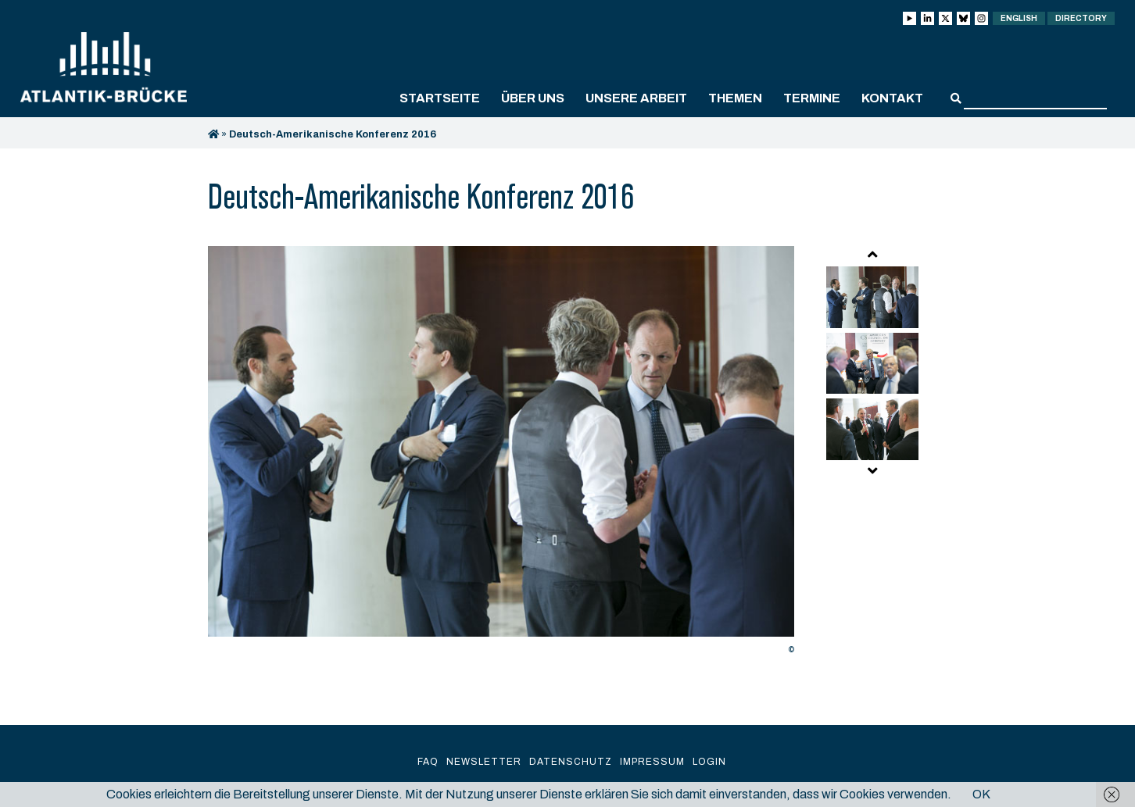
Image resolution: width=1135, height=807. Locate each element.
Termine (811, 98)
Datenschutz (570, 761)
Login (709, 761)
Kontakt (892, 98)
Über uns (532, 98)
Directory (1081, 18)
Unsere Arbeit (636, 98)
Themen (735, 98)
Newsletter (483, 761)
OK (981, 794)
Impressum (652, 761)
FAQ (428, 761)
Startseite (439, 98)
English (1019, 18)
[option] (501, 454)
